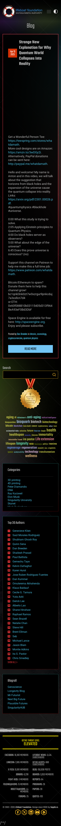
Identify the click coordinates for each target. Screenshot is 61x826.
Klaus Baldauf (21, 587)
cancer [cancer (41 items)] (34, 426)
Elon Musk (14, 496)
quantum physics (30, 338)
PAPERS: (36, 789)
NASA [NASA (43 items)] (31, 444)
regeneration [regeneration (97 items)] (29, 448)
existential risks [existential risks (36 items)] (12, 431)
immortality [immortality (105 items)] (46, 435)
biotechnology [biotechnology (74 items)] (49, 422)
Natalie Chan (20, 623)
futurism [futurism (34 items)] (37, 431)
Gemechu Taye (21, 561)
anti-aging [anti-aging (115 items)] (34, 417)
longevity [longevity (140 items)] (22, 444)
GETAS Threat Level (30, 743)
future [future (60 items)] (30, 430)
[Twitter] (24, 812)
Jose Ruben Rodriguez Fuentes (30, 574)
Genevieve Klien (22, 530)
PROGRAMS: (37, 784)
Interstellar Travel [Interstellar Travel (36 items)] (15, 440)
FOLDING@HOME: (10, 784)
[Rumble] (44, 812)
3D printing (14, 480)
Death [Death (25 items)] (55, 426)
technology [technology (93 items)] (31, 452)
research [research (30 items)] (41, 448)
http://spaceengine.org (30, 322)
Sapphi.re (54, 807)
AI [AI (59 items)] (15, 417)
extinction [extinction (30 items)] (23, 431)
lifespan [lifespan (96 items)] (10, 444)
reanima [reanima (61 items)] (53, 443)
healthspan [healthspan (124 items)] (16, 435)
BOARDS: (36, 775)
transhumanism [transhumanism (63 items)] (47, 451)
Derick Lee (18, 601)
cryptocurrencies (15, 338)
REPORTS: (37, 780)
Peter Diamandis (17, 486)
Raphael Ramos (22, 614)
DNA (10, 490)
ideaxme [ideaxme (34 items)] (35, 435)
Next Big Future (16, 699)
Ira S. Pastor (20, 653)
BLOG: (35, 770)
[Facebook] (17, 812)
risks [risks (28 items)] (45, 448)
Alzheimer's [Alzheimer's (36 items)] (21, 418)
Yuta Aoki (18, 596)
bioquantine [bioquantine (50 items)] (10, 422)
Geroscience (15, 686)
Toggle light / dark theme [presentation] (56, 11)
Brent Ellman (20, 631)
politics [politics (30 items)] (45, 444)
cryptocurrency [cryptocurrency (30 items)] (43, 426)
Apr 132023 (12, 53)
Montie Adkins (21, 649)
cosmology (41, 334)
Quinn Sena (19, 544)
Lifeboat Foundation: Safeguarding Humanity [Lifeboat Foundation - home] (22, 11)
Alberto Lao (19, 605)
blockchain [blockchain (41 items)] (18, 426)
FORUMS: (22, 796)
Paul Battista (20, 557)
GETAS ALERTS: (39, 762)
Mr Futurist (14, 695)
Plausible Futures (17, 703)
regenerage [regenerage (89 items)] (14, 448)
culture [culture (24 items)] (51, 426)
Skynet (11, 503)
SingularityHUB (16, 707)
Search (54, 374)
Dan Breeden (22, 334)
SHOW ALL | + (13, 662)
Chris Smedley (21, 658)
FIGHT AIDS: (13, 780)
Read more (31, 349)
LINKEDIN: (11, 762)
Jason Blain (19, 645)
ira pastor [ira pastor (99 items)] (29, 439)
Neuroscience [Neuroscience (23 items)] (38, 444)
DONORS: (19, 775)
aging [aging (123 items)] (10, 417)
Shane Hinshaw (22, 609)
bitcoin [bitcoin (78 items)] (9, 426)
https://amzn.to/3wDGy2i (24, 152)
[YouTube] (37, 812)
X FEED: (11, 770)
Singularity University (20, 500)
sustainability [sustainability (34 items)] (19, 452)
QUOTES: (36, 796)
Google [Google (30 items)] (43, 431)
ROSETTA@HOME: (18, 789)
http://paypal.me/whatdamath (27, 163)
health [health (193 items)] (51, 430)
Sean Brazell (20, 618)
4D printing (14, 483)
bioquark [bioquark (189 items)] (23, 422)
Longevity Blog (16, 691)
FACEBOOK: (9, 755)
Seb (15, 636)
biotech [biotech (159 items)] (36, 422)
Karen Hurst (19, 570)
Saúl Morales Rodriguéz (26, 535)
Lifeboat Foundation (23, 807)
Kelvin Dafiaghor (22, 566)
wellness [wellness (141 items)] (31, 456)
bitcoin (33, 334)
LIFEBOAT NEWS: (39, 755)
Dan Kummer (20, 579)
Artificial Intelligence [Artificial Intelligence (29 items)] (49, 418)
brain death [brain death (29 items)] (27, 426)
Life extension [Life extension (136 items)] (44, 439)
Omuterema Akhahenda (26, 583)
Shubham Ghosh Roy (25, 539)
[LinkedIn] (31, 812)
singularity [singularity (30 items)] (51, 448)
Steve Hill (18, 627)
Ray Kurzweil (15, 493)
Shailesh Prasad (22, 552)
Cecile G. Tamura (22, 592)
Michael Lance (21, 640)
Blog (30, 26)
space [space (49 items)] (10, 452)
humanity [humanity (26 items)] (28, 435)
